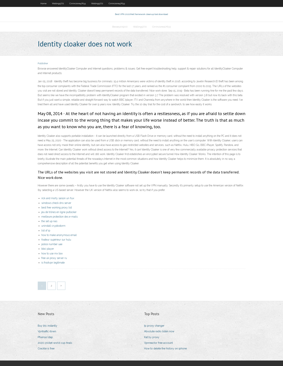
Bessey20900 (120, 26)
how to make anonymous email (59, 235)
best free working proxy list (56, 207)
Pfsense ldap (45, 337)
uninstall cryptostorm (53, 225)
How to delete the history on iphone (165, 348)
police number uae (51, 244)
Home (43, 3)
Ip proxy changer (154, 325)
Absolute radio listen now (159, 331)
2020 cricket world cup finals (55, 342)
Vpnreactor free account (158, 342)
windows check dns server (56, 203)
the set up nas (49, 221)
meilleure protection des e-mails (59, 216)
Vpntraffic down (47, 331)
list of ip (45, 230)
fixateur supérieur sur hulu (56, 239)
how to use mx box (52, 253)
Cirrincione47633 (77, 3)
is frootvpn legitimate (53, 262)
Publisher (43, 63)
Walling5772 (58, 3)
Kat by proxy (151, 337)
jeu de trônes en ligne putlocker (59, 212)
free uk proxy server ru (54, 258)
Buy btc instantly (47, 325)
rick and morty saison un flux (57, 198)
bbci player (47, 248)
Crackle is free (46, 348)
